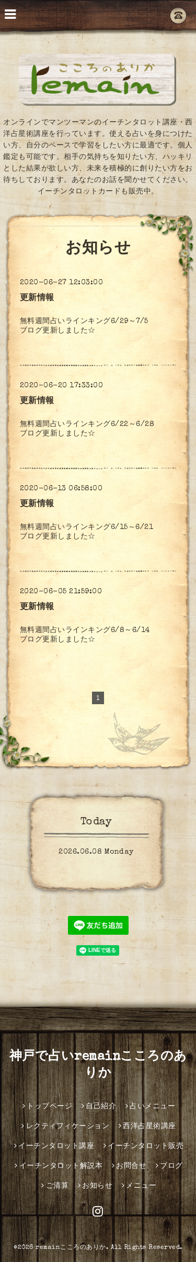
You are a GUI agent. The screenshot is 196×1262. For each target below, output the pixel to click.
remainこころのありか (71, 1248)
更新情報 (37, 298)
